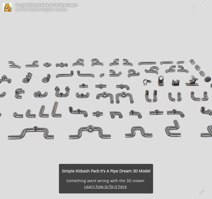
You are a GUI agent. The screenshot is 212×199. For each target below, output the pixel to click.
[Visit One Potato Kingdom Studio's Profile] (7, 7)
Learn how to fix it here (105, 186)
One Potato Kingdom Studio (44, 9)
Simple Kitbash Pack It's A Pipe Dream (46, 4)
